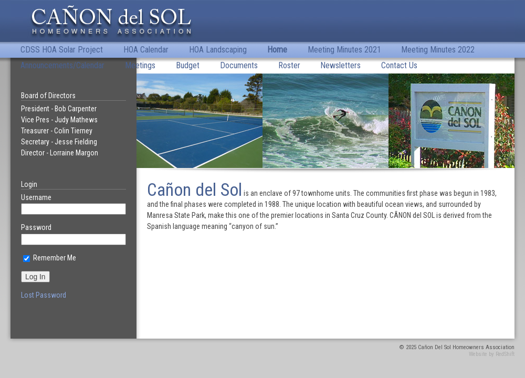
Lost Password (43, 295)
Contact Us (399, 65)
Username (36, 197)
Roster (289, 65)
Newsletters (340, 65)
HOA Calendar (146, 50)
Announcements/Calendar (62, 65)
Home (277, 50)
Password (36, 227)
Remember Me (49, 258)
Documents (239, 65)
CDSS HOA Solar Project (61, 50)
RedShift (505, 354)
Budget (188, 65)
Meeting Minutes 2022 (438, 50)
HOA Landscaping (218, 50)
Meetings (140, 65)
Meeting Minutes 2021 (344, 50)
